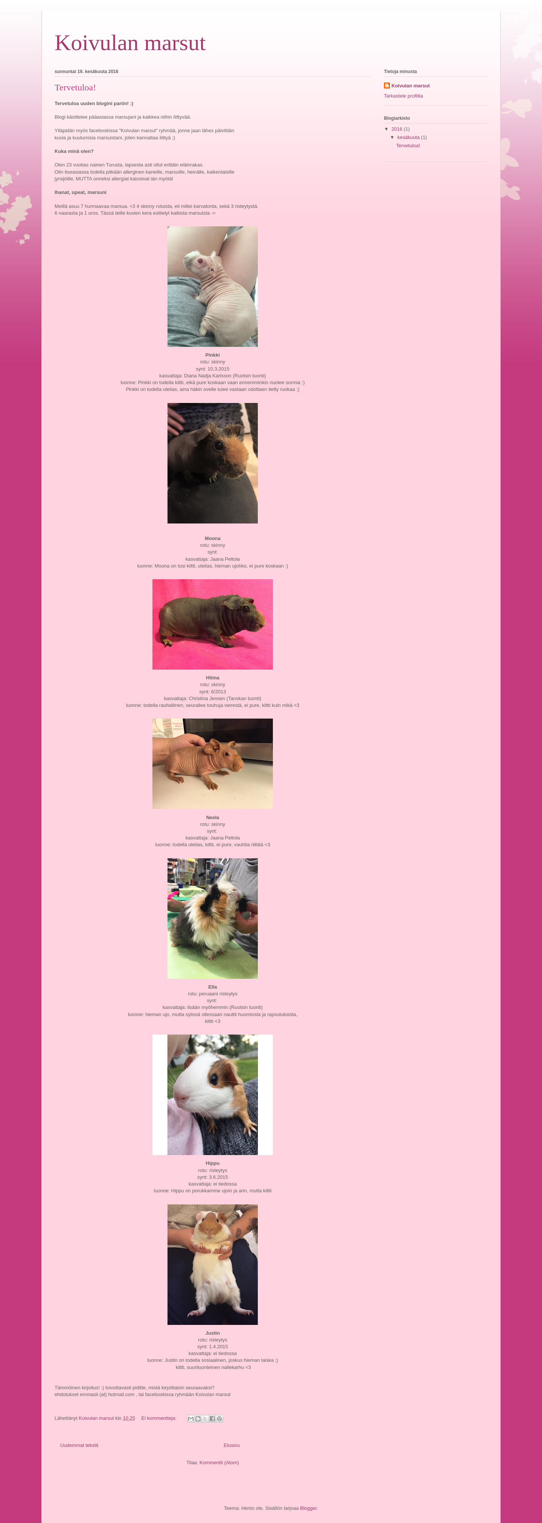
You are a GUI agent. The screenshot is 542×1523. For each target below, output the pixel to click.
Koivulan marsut (130, 42)
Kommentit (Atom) (219, 1462)
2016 (397, 129)
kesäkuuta (409, 137)
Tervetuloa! (75, 87)
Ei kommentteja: (160, 1418)
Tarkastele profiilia (403, 96)
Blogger (308, 1508)
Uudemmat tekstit (79, 1445)
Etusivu (232, 1445)
